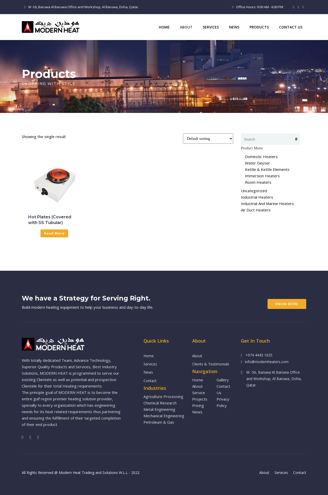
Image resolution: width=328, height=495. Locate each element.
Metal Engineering (159, 409)
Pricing (198, 405)
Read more (54, 233)
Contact (150, 380)
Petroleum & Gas (159, 422)
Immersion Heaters (262, 175)
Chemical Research (160, 402)
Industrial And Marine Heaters (267, 203)
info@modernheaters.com (267, 361)
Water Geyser (257, 163)
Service (198, 392)
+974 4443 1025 (258, 355)
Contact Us (290, 27)
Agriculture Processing (163, 396)
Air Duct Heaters (256, 209)
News (234, 27)
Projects (199, 399)
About (197, 355)
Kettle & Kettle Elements (267, 169)
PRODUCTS (259, 27)
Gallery (223, 379)
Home (164, 27)
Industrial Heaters (257, 197)
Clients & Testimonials (210, 364)
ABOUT (186, 27)
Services (211, 27)
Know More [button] (286, 304)
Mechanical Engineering (164, 415)
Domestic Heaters (261, 156)
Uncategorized (254, 190)
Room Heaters (258, 182)
